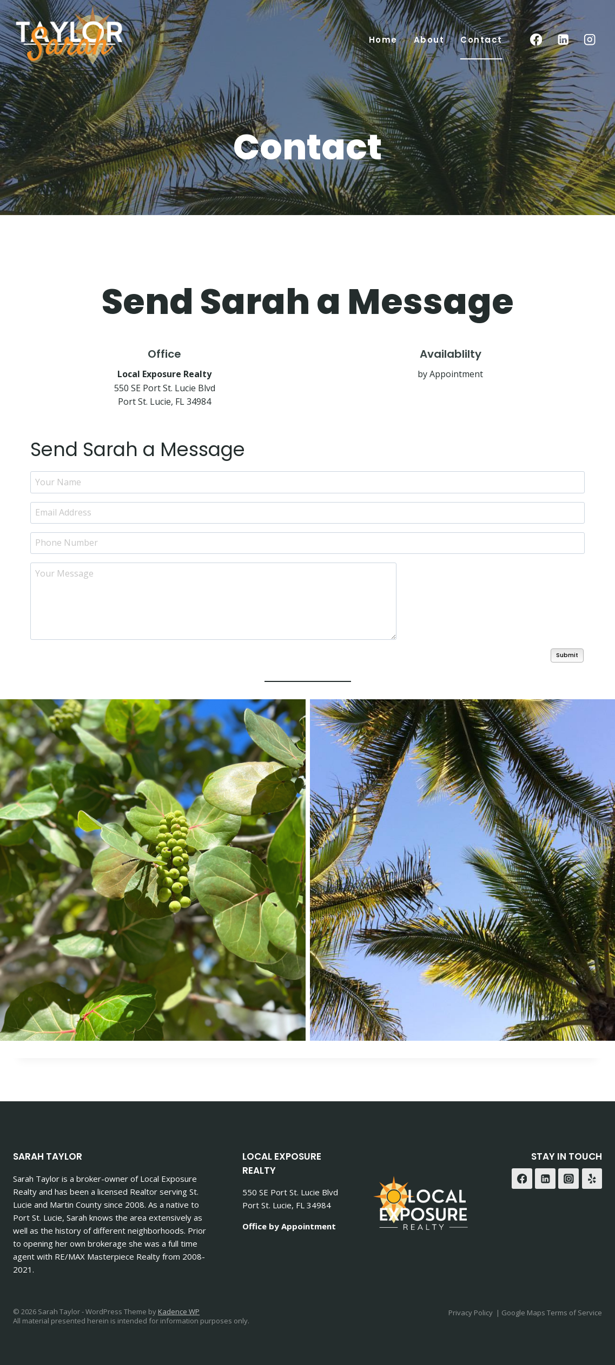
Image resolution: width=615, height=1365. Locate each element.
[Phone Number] (307, 542)
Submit (567, 654)
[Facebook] (536, 40)
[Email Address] (307, 512)
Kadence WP (179, 1311)
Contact (481, 39)
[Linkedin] (563, 40)
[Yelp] (592, 1178)
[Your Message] (213, 600)
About (429, 39)
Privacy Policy (470, 1312)
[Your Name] (307, 481)
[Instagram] (590, 40)
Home (383, 39)
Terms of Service (574, 1312)
